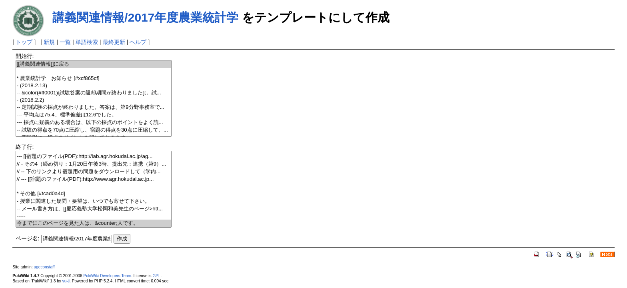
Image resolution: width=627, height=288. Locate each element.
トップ (24, 42)
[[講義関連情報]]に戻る (94, 64)
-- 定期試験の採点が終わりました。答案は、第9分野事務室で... (94, 107)
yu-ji (66, 281)
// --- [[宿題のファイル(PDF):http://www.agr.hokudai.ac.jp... (94, 179)
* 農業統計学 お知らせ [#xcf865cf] (94, 78)
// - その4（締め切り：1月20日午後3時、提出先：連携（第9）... (94, 164)
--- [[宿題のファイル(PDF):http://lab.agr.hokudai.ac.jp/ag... (94, 156)
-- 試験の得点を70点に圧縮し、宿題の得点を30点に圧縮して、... (94, 130)
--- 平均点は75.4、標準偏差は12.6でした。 (94, 115)
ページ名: (28, 238)
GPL (156, 276)
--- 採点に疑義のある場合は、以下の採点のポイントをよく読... (94, 122)
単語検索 (87, 42)
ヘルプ (138, 42)
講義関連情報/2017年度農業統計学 (145, 17)
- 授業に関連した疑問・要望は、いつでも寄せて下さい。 (94, 201)
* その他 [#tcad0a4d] (94, 194)
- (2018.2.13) (94, 85)
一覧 (65, 42)
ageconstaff (44, 267)
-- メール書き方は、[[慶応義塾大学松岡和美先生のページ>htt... (94, 209)
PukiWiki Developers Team (107, 276)
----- (94, 216)
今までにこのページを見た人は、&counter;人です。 (94, 223)
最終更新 (114, 42)
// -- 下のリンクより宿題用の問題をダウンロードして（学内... (94, 172)
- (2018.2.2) (94, 100)
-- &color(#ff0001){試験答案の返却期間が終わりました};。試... (94, 93)
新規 (49, 42)
